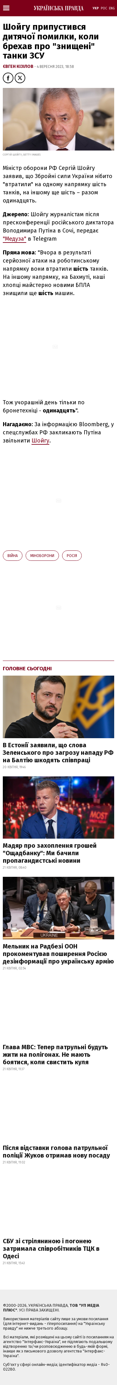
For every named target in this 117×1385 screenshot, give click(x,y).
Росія (72, 556)
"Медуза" (14, 238)
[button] (8, 78)
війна (12, 556)
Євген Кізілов (18, 66)
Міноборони (42, 556)
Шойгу (40, 440)
